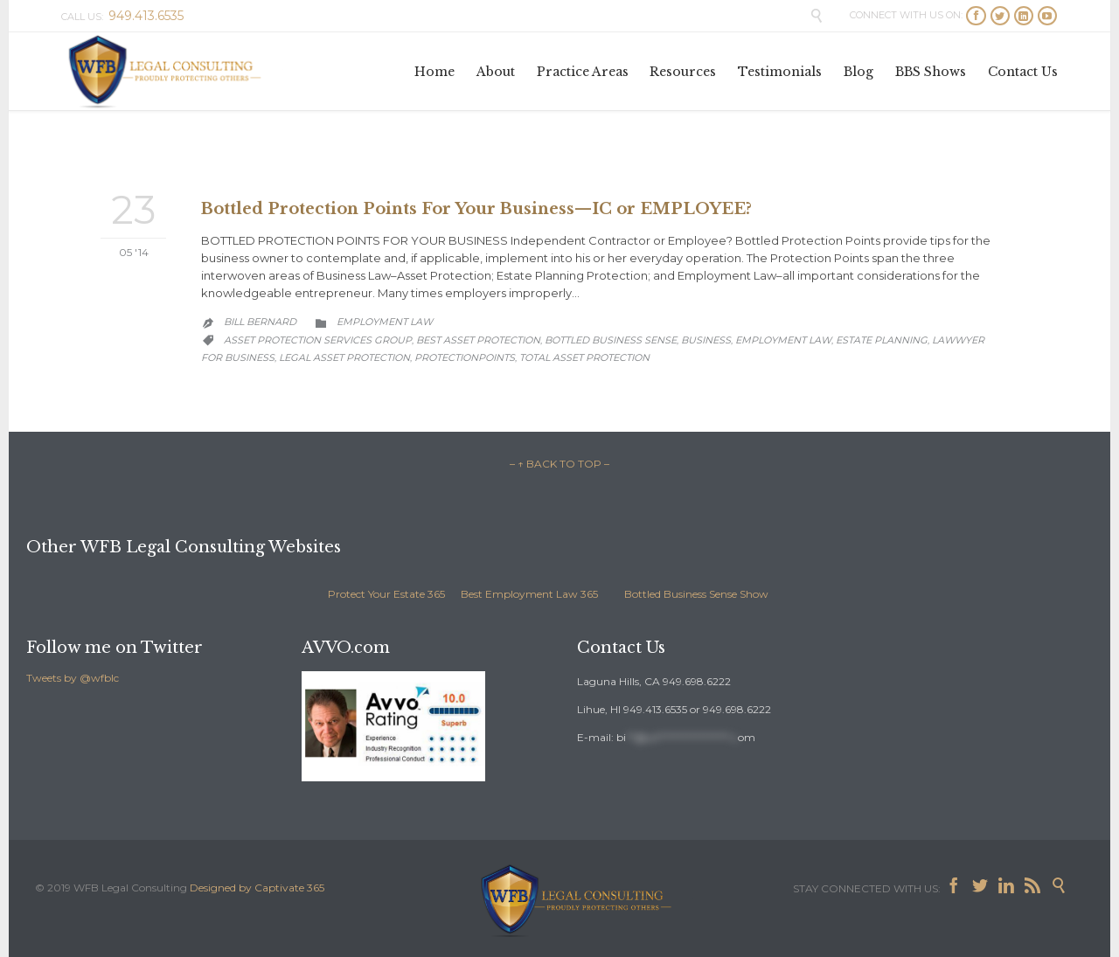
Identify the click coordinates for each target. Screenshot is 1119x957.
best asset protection (478, 340)
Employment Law (385, 322)
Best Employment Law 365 (529, 593)
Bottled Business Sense (611, 340)
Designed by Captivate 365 (257, 887)
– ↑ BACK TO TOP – (559, 463)
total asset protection (584, 357)
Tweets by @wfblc (72, 677)
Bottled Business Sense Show (696, 593)
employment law (783, 340)
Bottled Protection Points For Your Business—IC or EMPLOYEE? (476, 208)
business (706, 340)
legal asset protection (344, 357)
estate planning (882, 340)
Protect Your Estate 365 (386, 593)
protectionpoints (464, 357)
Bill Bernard (260, 322)
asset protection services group (318, 340)
